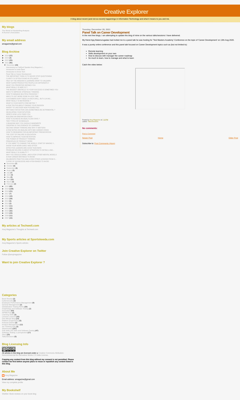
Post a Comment (88, 134)
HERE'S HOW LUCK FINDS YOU (18, 114)
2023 (7, 58)
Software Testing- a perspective (14, 332)
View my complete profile (12, 382)
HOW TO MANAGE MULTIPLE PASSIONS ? (22, 94)
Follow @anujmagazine (12, 254)
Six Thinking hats (9, 326)
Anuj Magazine (11, 375)
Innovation (6, 311)
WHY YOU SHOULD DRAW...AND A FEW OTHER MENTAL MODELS (31, 155)
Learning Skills (8, 315)
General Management (10, 305)
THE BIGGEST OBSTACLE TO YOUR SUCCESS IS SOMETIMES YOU (32, 90)
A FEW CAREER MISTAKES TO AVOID (20, 157)
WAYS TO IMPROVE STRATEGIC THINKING (22, 92)
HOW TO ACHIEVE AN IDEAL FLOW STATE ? (23, 119)
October (10, 166)
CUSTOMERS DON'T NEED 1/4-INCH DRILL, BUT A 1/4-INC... (29, 99)
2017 (7, 194)
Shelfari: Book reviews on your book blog (19, 394)
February (10, 184)
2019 (7, 189)
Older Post (233, 138)
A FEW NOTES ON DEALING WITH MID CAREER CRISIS (27, 130)
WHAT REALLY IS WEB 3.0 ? (16, 87)
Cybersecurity (7, 301)
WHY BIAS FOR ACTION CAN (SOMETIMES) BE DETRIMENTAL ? (30, 110)
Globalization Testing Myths (13, 307)
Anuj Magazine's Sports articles (15, 243)
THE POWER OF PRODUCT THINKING (20, 139)
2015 (7, 198)
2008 (7, 215)
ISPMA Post (7, 313)
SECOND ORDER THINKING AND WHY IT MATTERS (25, 128)
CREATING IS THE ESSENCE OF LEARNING (23, 125)
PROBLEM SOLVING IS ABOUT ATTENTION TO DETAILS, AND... (30, 150)
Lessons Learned (9, 317)
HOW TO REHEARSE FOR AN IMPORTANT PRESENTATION (28, 132)
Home (160, 138)
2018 (7, 191)
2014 (7, 201)
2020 (7, 186)
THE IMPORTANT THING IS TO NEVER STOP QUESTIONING (29, 76)
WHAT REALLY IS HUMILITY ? (17, 152)
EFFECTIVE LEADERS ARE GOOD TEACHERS (23, 148)
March (9, 182)
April (9, 179)
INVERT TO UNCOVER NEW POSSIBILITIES (22, 107)
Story (4, 334)
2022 (7, 60)
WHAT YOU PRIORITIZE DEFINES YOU (21, 85)
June (9, 175)
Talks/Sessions (93, 121)
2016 (7, 196)
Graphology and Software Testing (15, 309)
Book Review (7, 299)
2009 (7, 213)
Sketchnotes (7, 328)
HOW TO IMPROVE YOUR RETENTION (21, 137)
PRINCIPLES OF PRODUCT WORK (19, 141)
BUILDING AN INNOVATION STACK (19, 116)
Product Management (10, 325)
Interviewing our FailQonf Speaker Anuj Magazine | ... (25, 67)
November (11, 163)
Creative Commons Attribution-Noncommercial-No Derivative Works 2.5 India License (33, 354)
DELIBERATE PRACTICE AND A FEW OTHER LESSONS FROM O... (31, 159)
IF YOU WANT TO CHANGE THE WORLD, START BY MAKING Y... (30, 143)
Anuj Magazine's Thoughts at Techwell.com (20, 229)
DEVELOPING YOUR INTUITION (18, 112)
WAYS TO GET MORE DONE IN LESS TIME (22, 96)
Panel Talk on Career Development (18, 74)
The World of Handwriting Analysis (15, 31)
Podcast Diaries (8, 323)
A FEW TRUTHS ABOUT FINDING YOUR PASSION (25, 105)
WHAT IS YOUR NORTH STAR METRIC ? (21, 103)
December (11, 65)
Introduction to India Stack (15, 69)
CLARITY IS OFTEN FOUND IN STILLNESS (22, 78)
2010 (7, 211)
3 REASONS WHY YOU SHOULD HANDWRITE (23, 123)
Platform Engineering (10, 321)
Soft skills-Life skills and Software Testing (18, 330)
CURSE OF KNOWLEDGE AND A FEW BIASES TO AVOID (27, 161)
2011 (7, 208)
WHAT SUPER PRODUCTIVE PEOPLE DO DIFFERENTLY (27, 83)
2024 (7, 55)
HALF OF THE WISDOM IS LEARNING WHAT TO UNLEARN (28, 81)
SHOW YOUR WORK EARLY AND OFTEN (21, 146)
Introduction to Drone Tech (15, 72)
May (8, 177)
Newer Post (87, 138)
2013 (7, 203)
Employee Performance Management (17, 303)
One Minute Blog (8, 319)
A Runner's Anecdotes (11, 32)
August (10, 170)
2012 (7, 206)
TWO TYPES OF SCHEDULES (17, 121)
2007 (7, 218)
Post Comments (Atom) (104, 143)
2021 (7, 63)
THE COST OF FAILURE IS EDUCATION (21, 134)
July (8, 173)
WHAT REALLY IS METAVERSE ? (18, 101)
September (11, 168)
